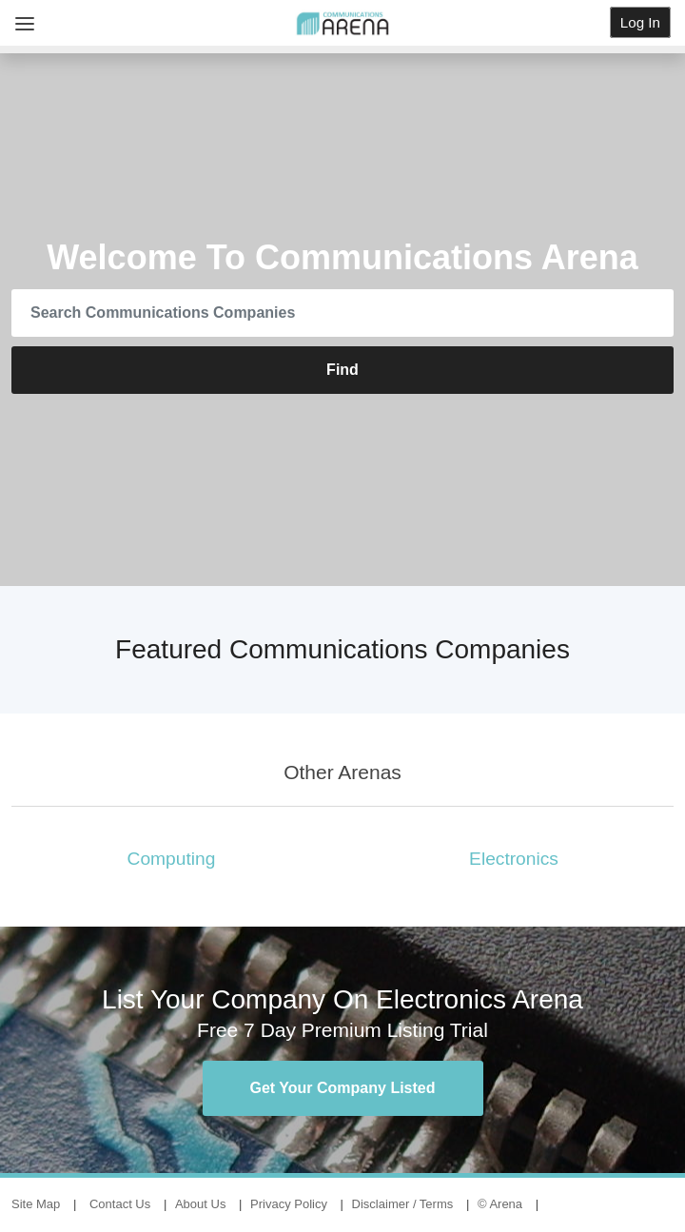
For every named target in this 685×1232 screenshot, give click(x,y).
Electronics (513, 859)
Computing (171, 859)
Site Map (35, 1204)
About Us (200, 1204)
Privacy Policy (288, 1204)
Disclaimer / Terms (403, 1204)
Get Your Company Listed (343, 1088)
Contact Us (119, 1204)
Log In (640, 22)
